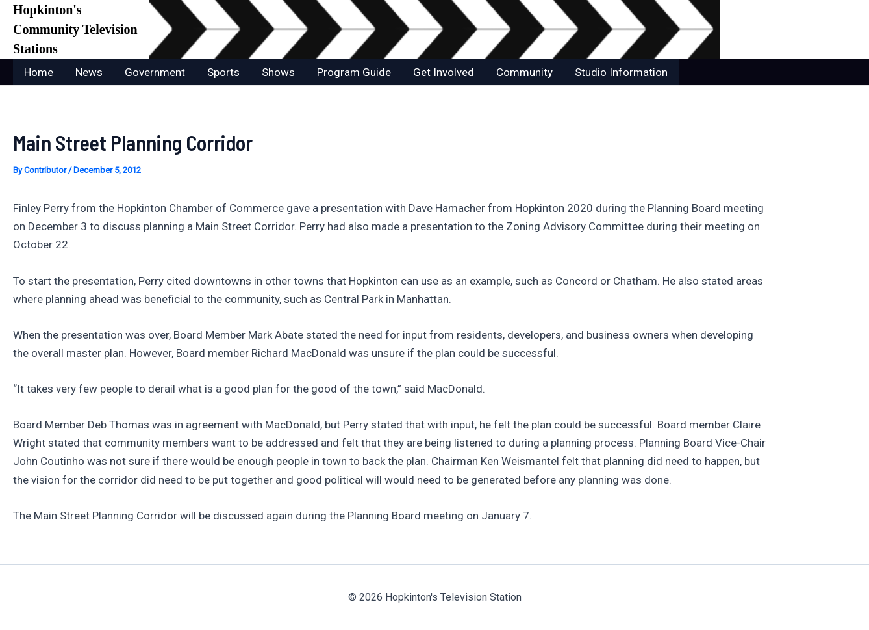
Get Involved (443, 72)
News (89, 72)
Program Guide (354, 72)
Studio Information (621, 72)
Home (38, 72)
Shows (278, 72)
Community (524, 72)
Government (155, 72)
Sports (223, 72)
